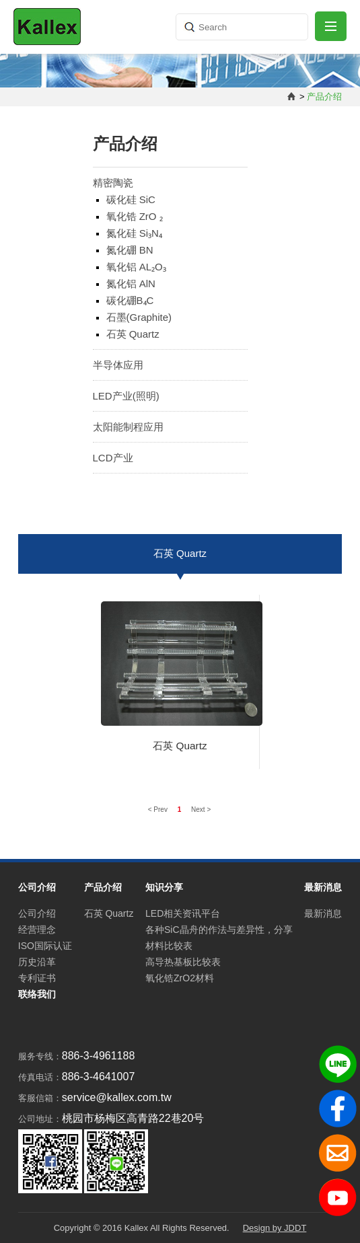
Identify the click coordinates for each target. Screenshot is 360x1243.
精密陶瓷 (113, 182)
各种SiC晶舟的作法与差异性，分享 (219, 929)
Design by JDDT (275, 1228)
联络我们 (37, 994)
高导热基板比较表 (183, 961)
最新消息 (323, 913)
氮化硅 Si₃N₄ (134, 233)
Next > (201, 809)
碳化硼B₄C (130, 300)
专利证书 (37, 978)
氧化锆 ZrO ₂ (134, 216)
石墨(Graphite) (139, 317)
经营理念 (37, 929)
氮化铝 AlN (130, 283)
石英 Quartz (132, 334)
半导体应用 (118, 365)
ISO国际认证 (45, 945)
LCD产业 (113, 457)
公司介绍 (37, 913)
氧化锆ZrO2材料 (179, 978)
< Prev (159, 809)
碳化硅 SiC (130, 199)
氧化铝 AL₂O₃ (136, 266)
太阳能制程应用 (128, 426)
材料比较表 (168, 945)
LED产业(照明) (126, 396)
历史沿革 (37, 961)
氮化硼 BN (129, 250)
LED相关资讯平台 (182, 913)
